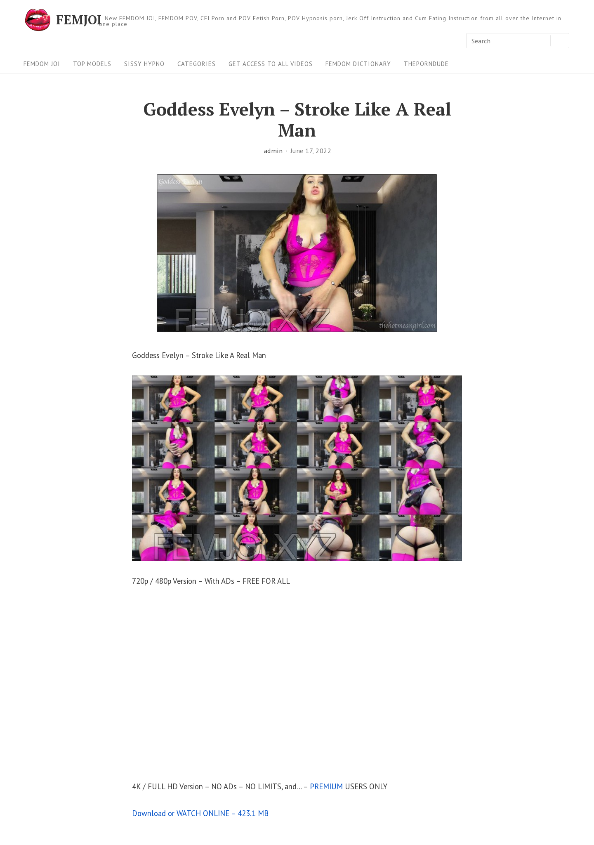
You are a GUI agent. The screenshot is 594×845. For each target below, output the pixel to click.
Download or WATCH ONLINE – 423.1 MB (200, 813)
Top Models (92, 64)
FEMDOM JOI (42, 64)
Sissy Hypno (144, 64)
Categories (196, 64)
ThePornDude (426, 64)
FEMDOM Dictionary (358, 64)
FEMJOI (78, 20)
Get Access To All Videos (271, 64)
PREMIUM (326, 786)
